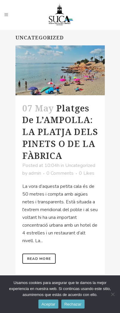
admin (35, 173)
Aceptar (48, 304)
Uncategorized (80, 165)
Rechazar (73, 304)
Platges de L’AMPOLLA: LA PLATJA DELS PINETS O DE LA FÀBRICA (60, 132)
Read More (39, 258)
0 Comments (60, 173)
